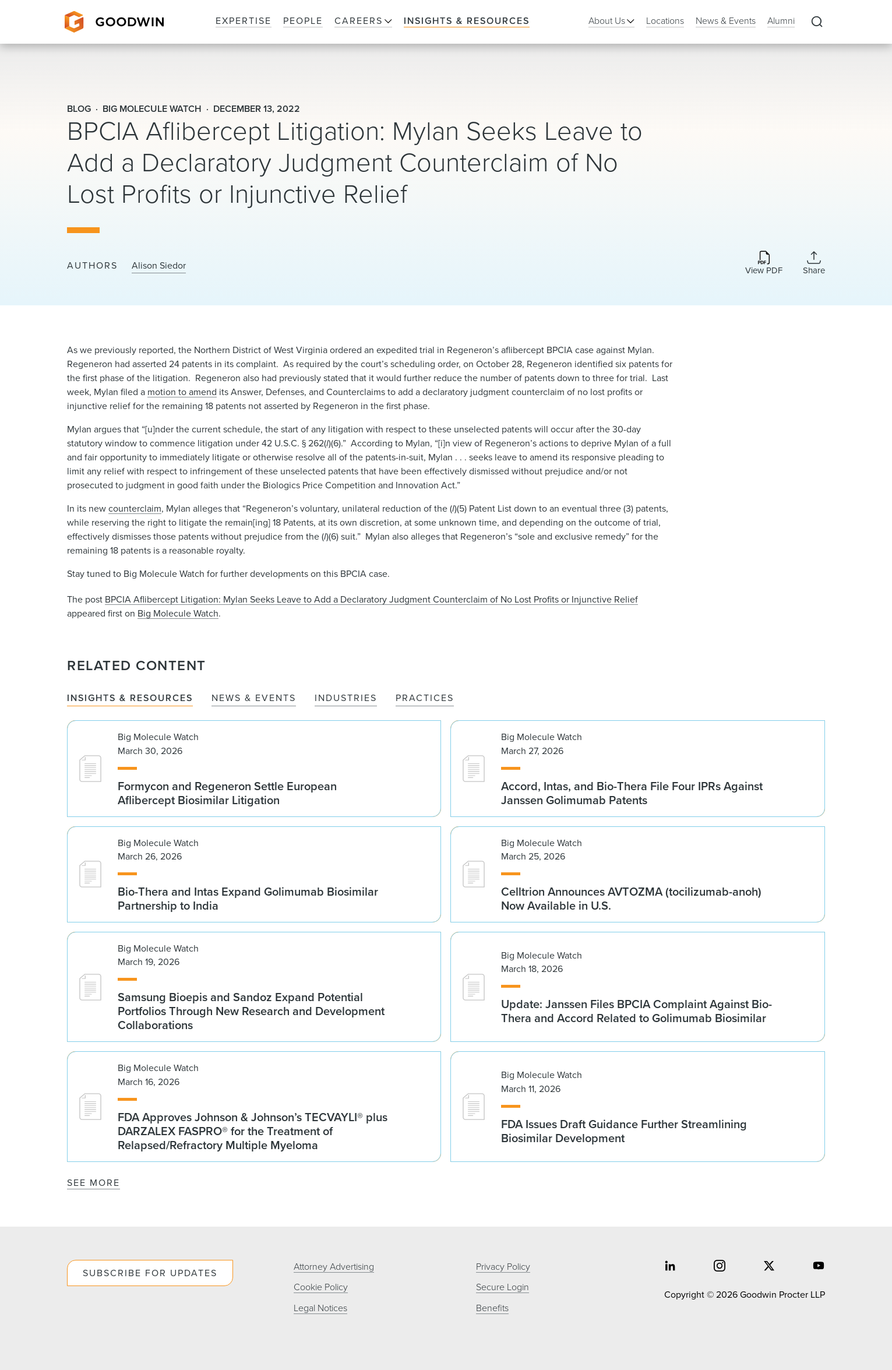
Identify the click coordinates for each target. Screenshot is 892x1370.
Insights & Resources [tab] (130, 698)
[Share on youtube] (818, 1267)
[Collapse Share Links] (814, 263)
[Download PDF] (763, 264)
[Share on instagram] (719, 1267)
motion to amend (182, 392)
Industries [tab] (346, 698)
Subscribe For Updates (150, 1273)
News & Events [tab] (253, 698)
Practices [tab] (425, 698)
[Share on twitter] (769, 1267)
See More (93, 1182)
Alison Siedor (159, 265)
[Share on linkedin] (670, 1267)
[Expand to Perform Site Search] (816, 22)
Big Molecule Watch (177, 613)
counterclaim (134, 508)
